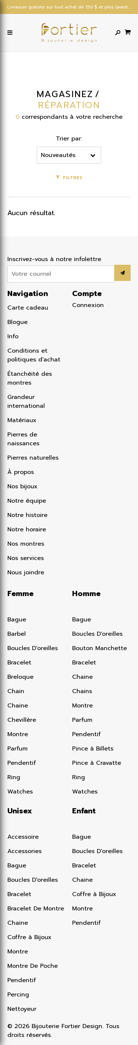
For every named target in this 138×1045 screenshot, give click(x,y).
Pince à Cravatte (96, 763)
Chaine (17, 705)
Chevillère (21, 720)
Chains (82, 691)
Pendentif (21, 763)
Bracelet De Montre (35, 908)
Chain (15, 691)
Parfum (17, 748)
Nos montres (25, 543)
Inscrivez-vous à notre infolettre (54, 259)
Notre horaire (26, 529)
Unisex (19, 810)
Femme (20, 593)
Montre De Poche (32, 966)
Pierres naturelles (33, 457)
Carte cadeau (27, 307)
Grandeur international (26, 401)
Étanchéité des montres (29, 378)
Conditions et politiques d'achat (33, 355)
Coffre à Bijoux (29, 937)
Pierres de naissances (23, 439)
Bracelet (19, 662)
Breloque (20, 677)
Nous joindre (25, 572)
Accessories (24, 851)
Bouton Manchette (99, 648)
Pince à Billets (92, 748)
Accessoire (23, 836)
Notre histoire (27, 515)
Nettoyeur (21, 1009)
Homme (86, 593)
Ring (13, 777)
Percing (18, 994)
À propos (20, 472)
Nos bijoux (22, 486)
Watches (20, 791)
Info (12, 336)
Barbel (16, 634)
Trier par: (69, 138)
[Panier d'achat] (127, 31)
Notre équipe (26, 500)
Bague (16, 619)
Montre (17, 734)
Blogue (17, 322)
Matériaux (21, 420)
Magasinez (64, 94)
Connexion (88, 305)
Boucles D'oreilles (32, 648)
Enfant (84, 810)
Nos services (25, 558)
